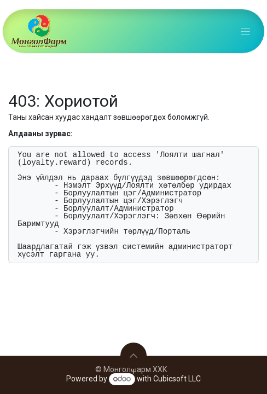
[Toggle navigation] (245, 31)
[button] (133, 356)
